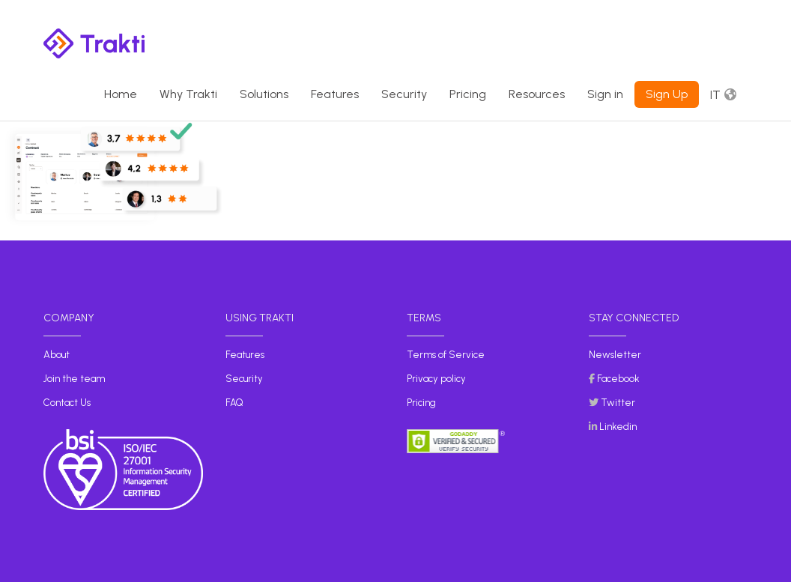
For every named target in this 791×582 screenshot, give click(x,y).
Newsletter (615, 354)
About (56, 354)
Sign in (605, 94)
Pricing (467, 94)
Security (404, 94)
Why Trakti (188, 94)
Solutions (264, 94)
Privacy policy (436, 378)
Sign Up (667, 94)
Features (335, 94)
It (715, 95)
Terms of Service (446, 354)
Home (120, 94)
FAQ (234, 402)
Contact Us (67, 402)
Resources (537, 94)
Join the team (74, 378)
